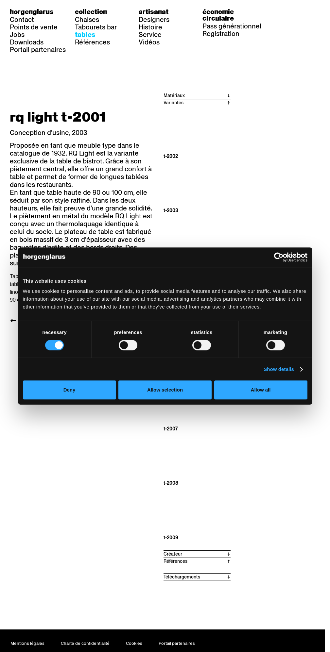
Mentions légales (27, 643)
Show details (279, 369)
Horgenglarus (32, 12)
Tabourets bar (96, 27)
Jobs (17, 34)
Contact (22, 19)
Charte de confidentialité (85, 643)
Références (92, 42)
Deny (69, 390)
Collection (91, 12)
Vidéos (149, 42)
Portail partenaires (38, 49)
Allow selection (165, 390)
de (285, 11)
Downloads (26, 42)
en (311, 11)
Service (150, 34)
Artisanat (153, 12)
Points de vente (34, 27)
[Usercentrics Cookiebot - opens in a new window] (278, 257)
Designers (154, 19)
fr (298, 12)
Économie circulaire (218, 15)
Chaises (87, 19)
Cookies (134, 643)
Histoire (150, 27)
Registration (220, 33)
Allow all (261, 390)
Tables (85, 34)
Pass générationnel (231, 26)
